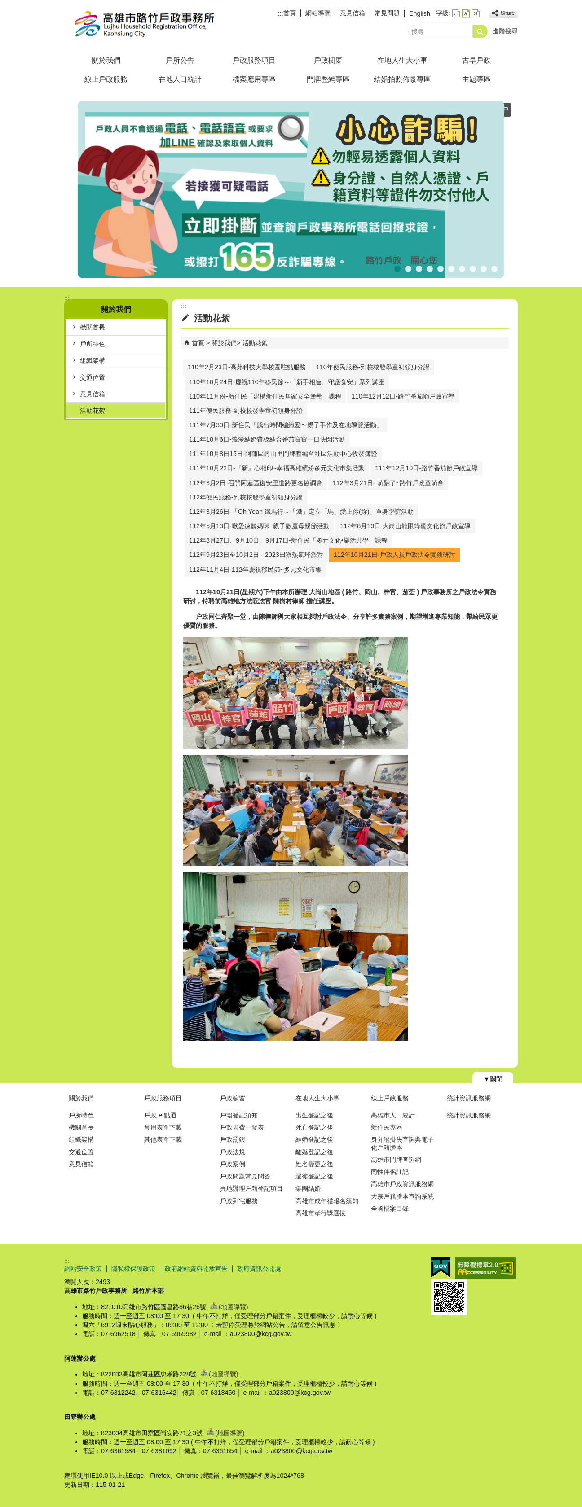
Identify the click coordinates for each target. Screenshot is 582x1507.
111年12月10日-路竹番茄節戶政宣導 (426, 468)
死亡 (430, 268)
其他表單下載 (163, 1139)
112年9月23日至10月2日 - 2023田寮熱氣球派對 (256, 554)
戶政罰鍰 (232, 1139)
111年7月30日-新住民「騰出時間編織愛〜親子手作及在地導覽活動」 (286, 425)
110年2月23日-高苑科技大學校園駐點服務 (247, 367)
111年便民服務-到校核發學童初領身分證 (246, 410)
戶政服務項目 (254, 60)
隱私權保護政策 (133, 1268)
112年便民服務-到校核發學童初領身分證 (246, 497)
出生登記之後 (314, 1115)
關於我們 (106, 60)
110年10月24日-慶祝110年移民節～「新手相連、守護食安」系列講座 (286, 382)
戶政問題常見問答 (245, 1176)
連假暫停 (451, 268)
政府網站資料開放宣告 (196, 1268)
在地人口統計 (180, 79)
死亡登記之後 (314, 1127)
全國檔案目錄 (390, 1208)
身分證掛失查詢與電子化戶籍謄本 (402, 1143)
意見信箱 (352, 13)
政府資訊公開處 (259, 1268)
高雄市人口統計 (393, 1115)
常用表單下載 (163, 1127)
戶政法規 (232, 1152)
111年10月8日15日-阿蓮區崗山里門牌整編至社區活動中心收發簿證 (283, 453)
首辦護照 (462, 268)
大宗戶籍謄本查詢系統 (402, 1196)
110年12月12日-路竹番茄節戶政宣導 (403, 396)
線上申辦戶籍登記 (484, 268)
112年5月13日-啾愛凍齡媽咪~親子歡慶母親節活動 (259, 526)
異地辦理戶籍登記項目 (251, 1188)
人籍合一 (473, 268)
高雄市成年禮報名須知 (326, 1201)
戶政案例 (232, 1164)
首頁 (289, 13)
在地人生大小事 (402, 60)
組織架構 (92, 360)
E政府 (440, 1267)
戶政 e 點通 (160, 1115)
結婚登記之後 (314, 1139)
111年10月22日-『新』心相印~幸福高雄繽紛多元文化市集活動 (277, 468)
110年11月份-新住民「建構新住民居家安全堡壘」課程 (265, 396)
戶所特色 (92, 343)
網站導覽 (318, 13)
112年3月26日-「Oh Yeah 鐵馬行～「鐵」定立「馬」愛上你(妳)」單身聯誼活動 (301, 511)
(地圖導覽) (233, 1306)
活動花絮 (92, 410)
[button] (480, 31)
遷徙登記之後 (314, 1176)
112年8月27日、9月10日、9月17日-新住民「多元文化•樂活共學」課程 (288, 540)
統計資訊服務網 (469, 1098)
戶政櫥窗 (328, 60)
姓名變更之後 (314, 1164)
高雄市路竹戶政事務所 (140, 24)
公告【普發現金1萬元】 (419, 268)
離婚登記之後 (314, 1152)
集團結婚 (308, 1188)
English (419, 13)
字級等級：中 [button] (466, 13)
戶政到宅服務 (239, 1201)
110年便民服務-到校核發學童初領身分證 (373, 367)
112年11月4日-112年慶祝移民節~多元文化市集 (255, 569)
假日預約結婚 (440, 268)
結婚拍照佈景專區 (402, 79)
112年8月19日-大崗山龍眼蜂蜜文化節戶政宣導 (405, 526)
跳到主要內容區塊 (4, 4)
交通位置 (92, 377)
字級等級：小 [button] (456, 13)
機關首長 (92, 327)
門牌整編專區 (328, 79)
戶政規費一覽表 (242, 1127)
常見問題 (387, 13)
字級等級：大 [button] (476, 13)
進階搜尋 (505, 31)
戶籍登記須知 (239, 1115)
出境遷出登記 (408, 268)
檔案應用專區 (254, 79)
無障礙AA (485, 1268)
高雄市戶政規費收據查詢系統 (494, 268)
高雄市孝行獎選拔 (320, 1213)
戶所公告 (180, 60)
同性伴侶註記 (390, 1171)
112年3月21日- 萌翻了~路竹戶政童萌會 (388, 482)
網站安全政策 (83, 1268)
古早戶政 (476, 60)
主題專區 (476, 79)
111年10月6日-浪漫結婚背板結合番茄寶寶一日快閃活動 (267, 439)
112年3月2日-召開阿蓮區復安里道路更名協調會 (255, 482)
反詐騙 (397, 268)
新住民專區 (386, 1127)
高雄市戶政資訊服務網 (402, 1183)
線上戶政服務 (106, 79)
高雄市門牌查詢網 (396, 1159)
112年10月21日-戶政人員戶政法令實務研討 (394, 554)
